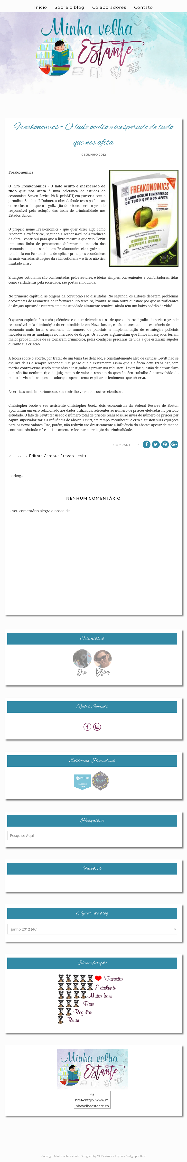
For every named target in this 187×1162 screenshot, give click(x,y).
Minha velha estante (67, 1156)
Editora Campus (44, 456)
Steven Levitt (73, 456)
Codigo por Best (136, 1156)
